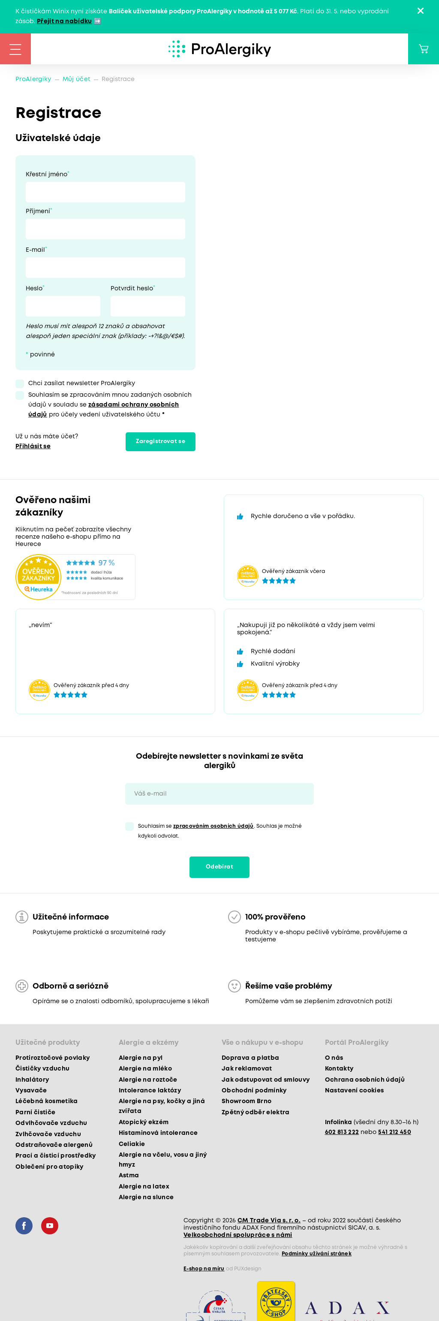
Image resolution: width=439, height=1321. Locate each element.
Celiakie (132, 1144)
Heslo (34, 288)
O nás (334, 1058)
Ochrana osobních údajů (365, 1080)
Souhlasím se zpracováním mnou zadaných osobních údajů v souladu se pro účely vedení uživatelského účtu (110, 404)
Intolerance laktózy (150, 1090)
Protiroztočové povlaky (52, 1058)
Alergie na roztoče (148, 1080)
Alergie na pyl (141, 1058)
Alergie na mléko (145, 1068)
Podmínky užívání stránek (317, 1254)
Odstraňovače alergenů (54, 1145)
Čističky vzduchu (42, 1068)
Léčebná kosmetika (46, 1101)
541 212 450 (394, 1132)
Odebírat (219, 867)
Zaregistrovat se (160, 441)
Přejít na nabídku (64, 21)
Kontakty (339, 1068)
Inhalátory (32, 1080)
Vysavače (31, 1090)
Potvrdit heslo (132, 288)
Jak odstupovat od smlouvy (266, 1080)
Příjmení (38, 211)
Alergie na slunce (146, 1197)
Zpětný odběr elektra (256, 1112)
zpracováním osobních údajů (213, 826)
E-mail (35, 250)
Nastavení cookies (354, 1090)
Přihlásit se (33, 446)
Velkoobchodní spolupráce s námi (237, 1235)
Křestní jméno (46, 174)
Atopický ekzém (144, 1122)
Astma (129, 1175)
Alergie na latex (144, 1186)
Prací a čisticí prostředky (55, 1155)
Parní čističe (35, 1112)
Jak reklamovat (247, 1068)
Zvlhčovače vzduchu (48, 1134)
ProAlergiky (33, 79)
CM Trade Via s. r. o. (269, 1220)
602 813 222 (342, 1132)
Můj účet (77, 79)
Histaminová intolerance (158, 1133)
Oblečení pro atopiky (49, 1167)
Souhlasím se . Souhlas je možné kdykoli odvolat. (220, 831)
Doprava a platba (250, 1058)
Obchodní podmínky (254, 1090)
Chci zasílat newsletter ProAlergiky (81, 383)
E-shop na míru (204, 1269)
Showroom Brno (246, 1101)
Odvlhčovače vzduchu (51, 1123)
